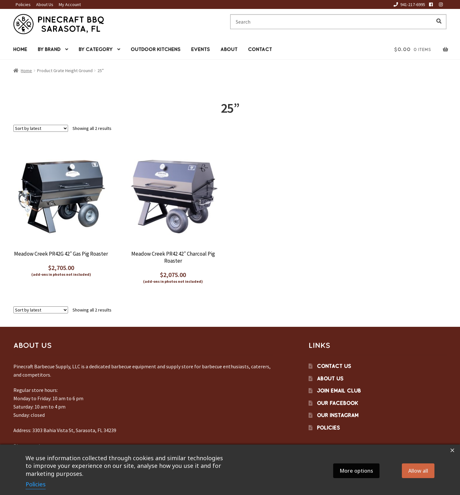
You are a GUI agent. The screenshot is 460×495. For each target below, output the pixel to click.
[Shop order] (40, 128)
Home (20, 49)
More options (356, 470)
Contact (260, 49)
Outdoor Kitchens (155, 49)
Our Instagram (337, 415)
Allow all (418, 470)
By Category (95, 49)
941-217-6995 (408, 4)
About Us (44, 4)
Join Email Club (339, 390)
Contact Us (334, 366)
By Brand (49, 49)
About (228, 49)
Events (200, 49)
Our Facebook (337, 403)
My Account (70, 4)
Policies (23, 4)
